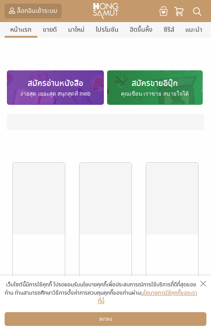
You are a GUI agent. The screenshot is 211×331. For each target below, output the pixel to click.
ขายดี (50, 29)
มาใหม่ (76, 29)
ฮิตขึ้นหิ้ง (141, 29)
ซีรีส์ (169, 29)
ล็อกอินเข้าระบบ (32, 11)
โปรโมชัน (107, 29)
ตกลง (105, 319)
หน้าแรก (21, 29)
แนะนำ (193, 29)
